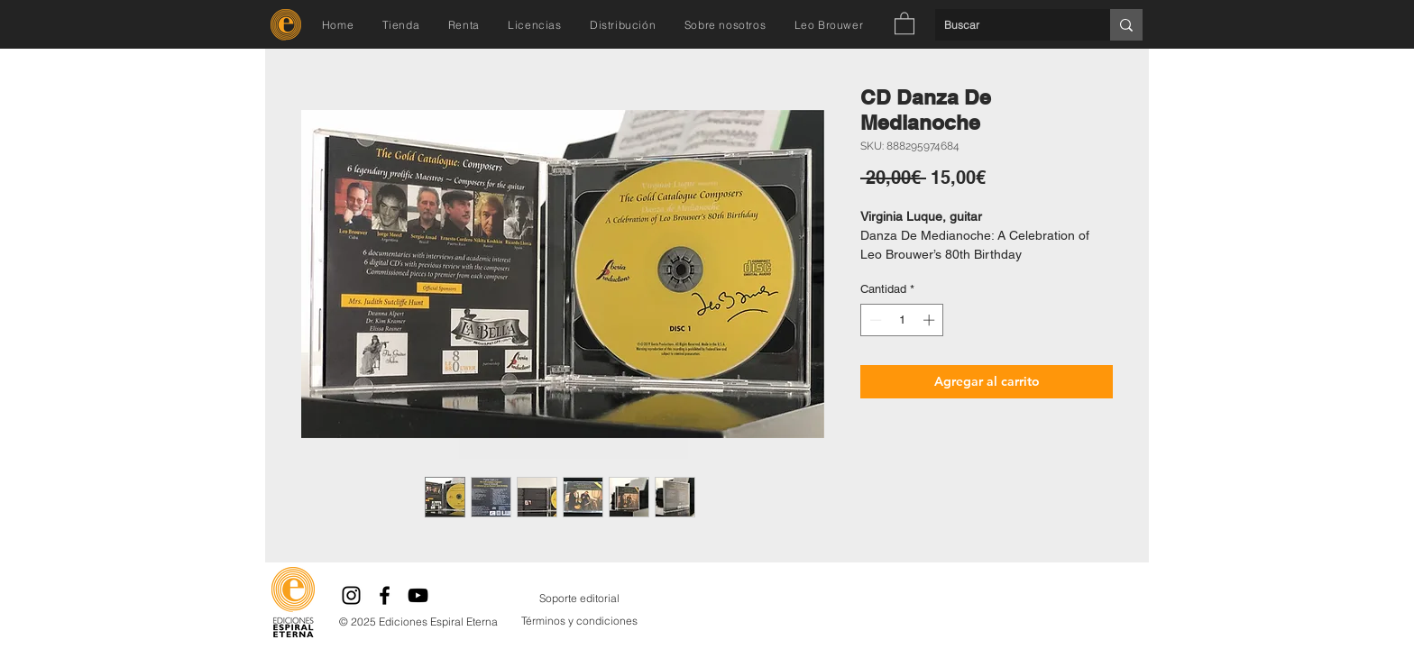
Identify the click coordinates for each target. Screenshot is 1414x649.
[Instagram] (351, 595)
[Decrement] (874, 320)
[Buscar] (1008, 25)
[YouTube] (418, 595)
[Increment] (930, 320)
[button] (904, 22)
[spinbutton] (902, 320)
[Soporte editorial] (579, 599)
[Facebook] (384, 595)
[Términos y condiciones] (579, 621)
